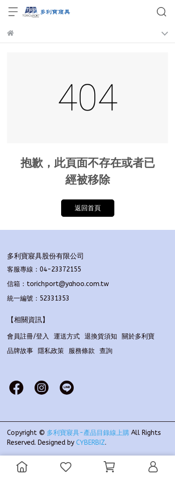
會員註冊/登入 (28, 336)
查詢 (105, 351)
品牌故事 (20, 351)
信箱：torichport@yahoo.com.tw (58, 284)
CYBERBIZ (90, 443)
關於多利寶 (138, 336)
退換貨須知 (100, 336)
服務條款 (82, 351)
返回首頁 (88, 208)
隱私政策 (51, 351)
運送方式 (67, 336)
